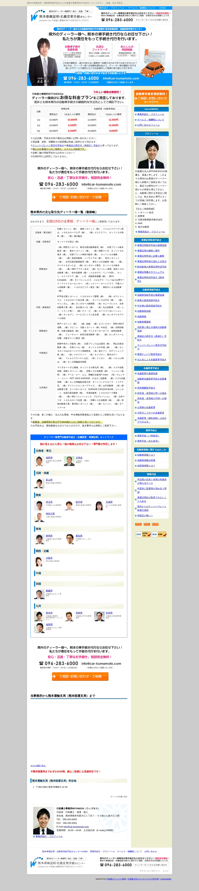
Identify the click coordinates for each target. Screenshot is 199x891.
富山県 (49, 480)
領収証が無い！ (145, 515)
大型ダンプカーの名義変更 (150, 412)
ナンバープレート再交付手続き (48, 145)
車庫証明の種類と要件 (148, 250)
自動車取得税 (144, 311)
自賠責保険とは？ (146, 465)
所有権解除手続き (146, 388)
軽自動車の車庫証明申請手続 (151, 266)
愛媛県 (49, 590)
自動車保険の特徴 (146, 460)
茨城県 (109, 502)
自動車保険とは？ (146, 455)
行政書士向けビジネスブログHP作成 (143, 879)
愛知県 (79, 535)
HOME (162, 8)
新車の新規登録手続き (148, 300)
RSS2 (147, 524)
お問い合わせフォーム (148, 125)
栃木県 (79, 502)
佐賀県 (109, 613)
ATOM (155, 524)
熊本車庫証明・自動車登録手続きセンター (68, 16)
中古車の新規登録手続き (149, 305)
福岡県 (49, 624)
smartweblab (165, 879)
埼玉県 (49, 502)
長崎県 (79, 613)
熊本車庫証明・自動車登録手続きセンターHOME (65, 851)
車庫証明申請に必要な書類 (150, 256)
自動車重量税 (144, 322)
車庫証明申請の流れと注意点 (151, 261)
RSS (138, 524)
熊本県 (49, 613)
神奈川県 (50, 513)
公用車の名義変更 (146, 407)
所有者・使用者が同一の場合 (151, 393)
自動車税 (141, 316)
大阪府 (49, 558)
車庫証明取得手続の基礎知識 (151, 245)
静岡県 (49, 535)
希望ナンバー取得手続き (149, 354)
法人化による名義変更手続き (151, 359)
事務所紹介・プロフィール (110, 8)
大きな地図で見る (38, 766)
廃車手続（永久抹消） (148, 441)
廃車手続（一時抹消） (148, 435)
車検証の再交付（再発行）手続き (83, 145)
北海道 (79, 457)
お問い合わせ (150, 851)
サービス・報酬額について (141, 8)
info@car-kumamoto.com (76, 826)
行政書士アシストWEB (116, 879)
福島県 (49, 457)
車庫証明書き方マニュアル (150, 272)
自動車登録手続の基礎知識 (150, 295)
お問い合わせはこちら (134, 17)
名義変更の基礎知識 (147, 373)
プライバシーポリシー (149, 871)
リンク (166, 871)
